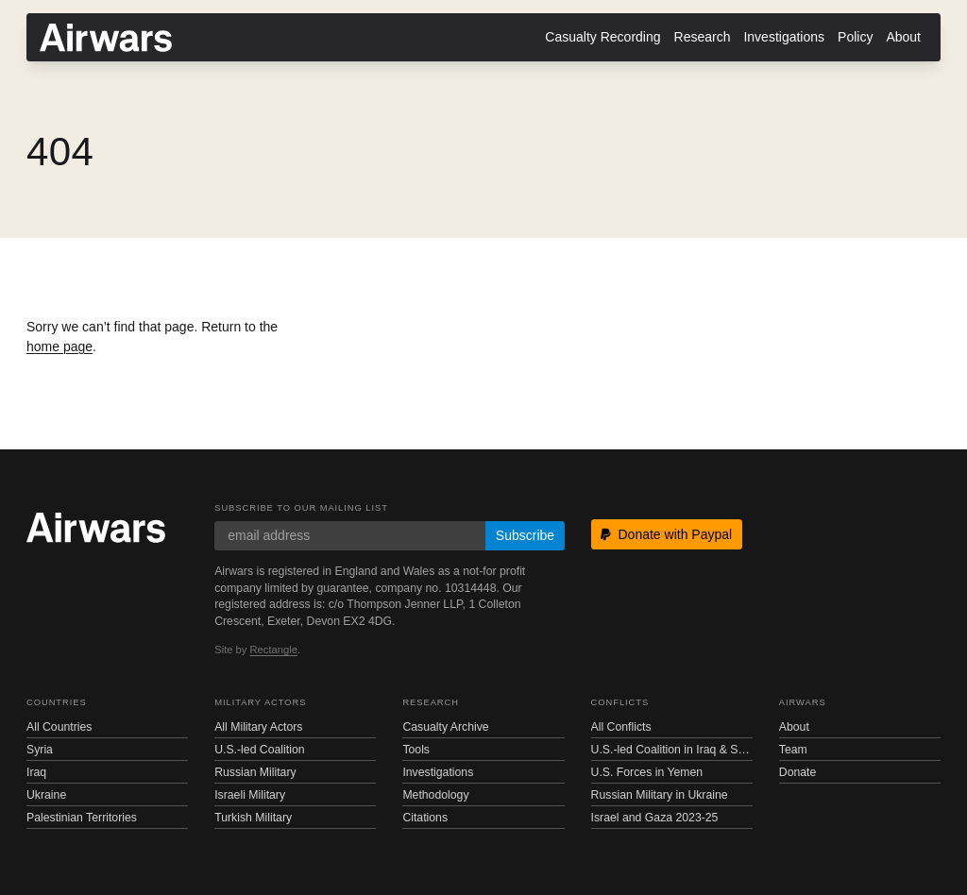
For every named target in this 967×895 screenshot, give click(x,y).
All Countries (59, 727)
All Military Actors (258, 727)
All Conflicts (621, 727)
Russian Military (255, 772)
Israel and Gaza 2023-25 (655, 817)
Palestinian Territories (81, 817)
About (903, 36)
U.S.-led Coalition (259, 749)
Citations (425, 817)
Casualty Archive (445, 727)
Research (702, 36)
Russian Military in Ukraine (659, 795)
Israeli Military (249, 795)
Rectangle (273, 649)
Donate (798, 772)
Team (793, 749)
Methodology (435, 795)
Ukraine (46, 795)
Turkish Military (253, 817)
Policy (855, 36)
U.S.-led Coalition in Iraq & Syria (672, 749)
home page (59, 346)
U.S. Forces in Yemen (647, 772)
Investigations (783, 36)
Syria (39, 749)
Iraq (36, 772)
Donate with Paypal (666, 534)
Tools (416, 749)
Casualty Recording (602, 36)
